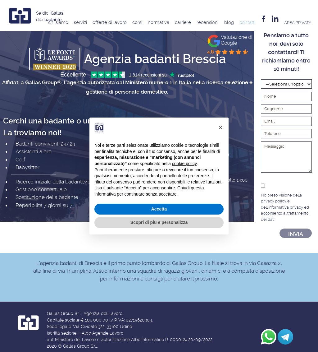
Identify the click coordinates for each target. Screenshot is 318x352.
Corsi (137, 22)
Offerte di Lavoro (110, 22)
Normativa (158, 22)
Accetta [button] (159, 208)
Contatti (247, 22)
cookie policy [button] (184, 163)
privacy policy (273, 201)
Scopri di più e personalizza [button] (159, 222)
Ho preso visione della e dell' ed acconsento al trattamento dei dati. (286, 201)
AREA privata (297, 22)
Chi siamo (58, 22)
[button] (220, 127)
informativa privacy (285, 207)
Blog (229, 22)
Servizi (80, 22)
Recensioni (208, 22)
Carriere (183, 22)
